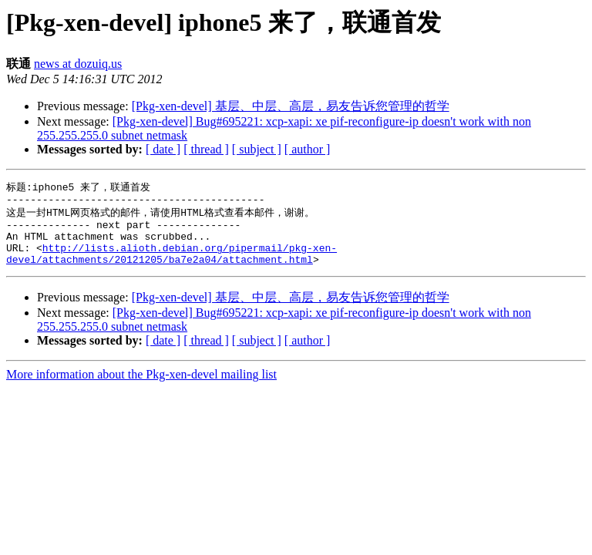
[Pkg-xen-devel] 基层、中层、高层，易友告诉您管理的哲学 (290, 106)
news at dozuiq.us (78, 63)
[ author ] (307, 149)
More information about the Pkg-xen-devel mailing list (141, 387)
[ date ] (163, 149)
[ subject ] (256, 149)
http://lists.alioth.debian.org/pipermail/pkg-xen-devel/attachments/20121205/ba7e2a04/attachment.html (171, 265)
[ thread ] (206, 149)
